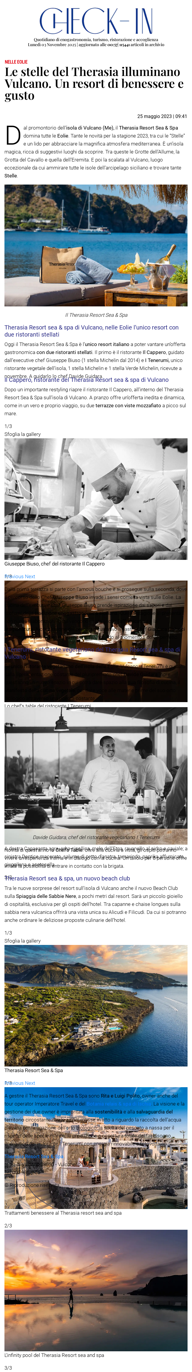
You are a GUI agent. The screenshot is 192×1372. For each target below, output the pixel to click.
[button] (14, 576)
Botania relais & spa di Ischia (119, 1104)
